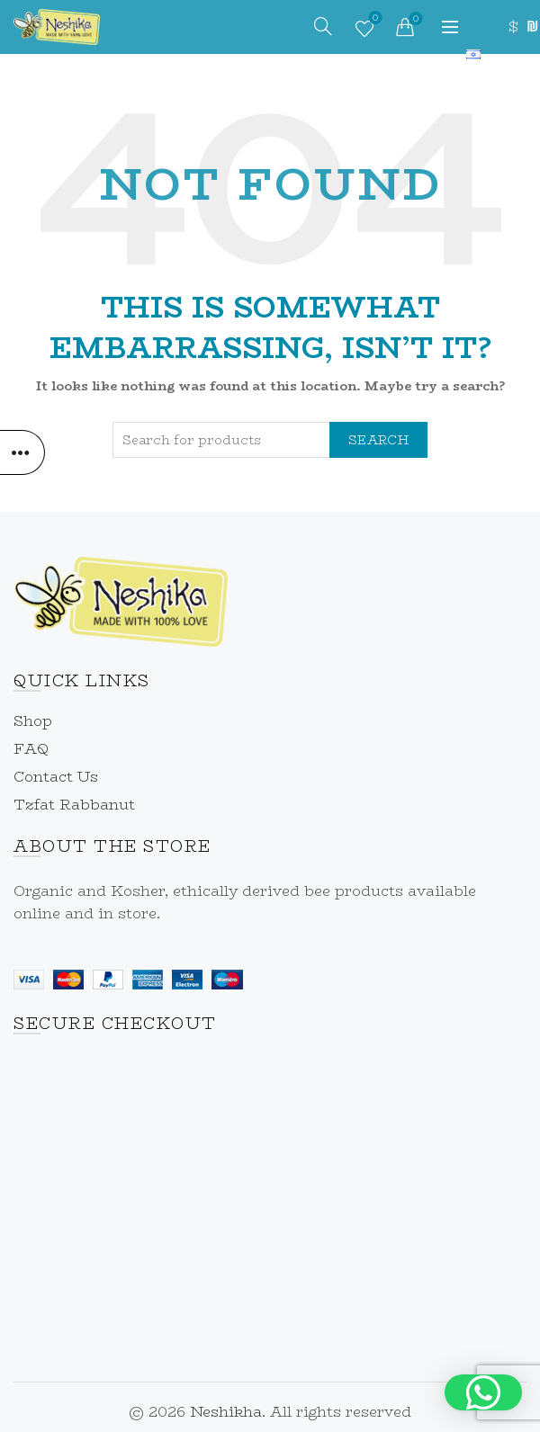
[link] (57, 25)
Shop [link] (33, 721)
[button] (483, 1392)
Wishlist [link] (373, 19)
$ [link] (513, 26)
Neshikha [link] (226, 1412)
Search (378, 440)
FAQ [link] (31, 749)
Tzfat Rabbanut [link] (74, 804)
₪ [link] (531, 26)
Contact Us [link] (56, 776)
